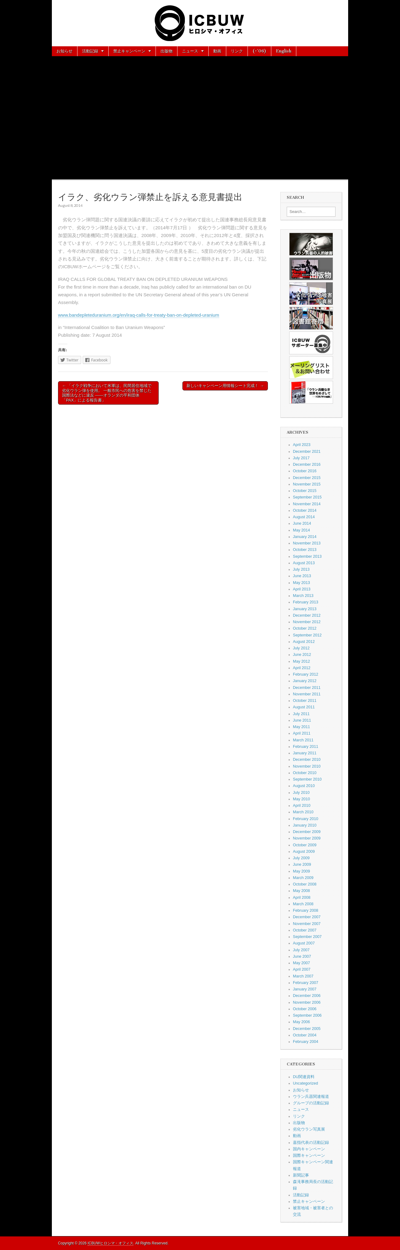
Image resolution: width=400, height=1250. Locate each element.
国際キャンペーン (309, 1155)
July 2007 (301, 950)
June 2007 (302, 956)
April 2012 (301, 668)
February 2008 (305, 910)
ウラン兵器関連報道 (311, 1096)
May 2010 (301, 799)
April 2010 (301, 805)
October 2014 (304, 510)
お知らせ (64, 51)
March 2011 (303, 740)
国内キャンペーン (309, 1149)
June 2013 (302, 576)
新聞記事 (301, 1175)
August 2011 (304, 707)
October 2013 (304, 550)
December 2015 (307, 478)
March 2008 (303, 904)
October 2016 (304, 471)
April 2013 (301, 589)
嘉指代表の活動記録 (311, 1142)
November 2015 (307, 484)
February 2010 (305, 819)
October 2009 (304, 845)
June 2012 (302, 654)
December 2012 (307, 615)
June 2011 (302, 720)
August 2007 (304, 943)
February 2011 (305, 746)
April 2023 (301, 445)
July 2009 (301, 858)
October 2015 (304, 491)
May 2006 (301, 1022)
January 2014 (304, 537)
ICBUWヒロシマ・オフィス (110, 1243)
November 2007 (307, 924)
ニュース (190, 51)
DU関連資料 (304, 1077)
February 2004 (305, 1042)
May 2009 (301, 871)
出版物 (166, 51)
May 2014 (301, 530)
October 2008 (304, 884)
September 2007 (307, 937)
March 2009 (303, 878)
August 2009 (304, 851)
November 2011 (307, 694)
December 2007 (307, 917)
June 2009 (302, 864)
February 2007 (305, 983)
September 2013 (307, 556)
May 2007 (301, 963)
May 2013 (301, 583)
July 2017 (301, 458)
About (62, 61)
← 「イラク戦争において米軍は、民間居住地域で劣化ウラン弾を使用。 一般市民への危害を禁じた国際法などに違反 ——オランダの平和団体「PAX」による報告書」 (107, 392)
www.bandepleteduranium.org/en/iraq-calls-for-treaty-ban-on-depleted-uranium (138, 315)
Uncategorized (305, 1083)
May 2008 (301, 891)
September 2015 (307, 497)
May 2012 (301, 661)
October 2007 (304, 930)
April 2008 (301, 897)
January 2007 (304, 989)
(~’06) (259, 51)
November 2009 (307, 838)
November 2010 (307, 766)
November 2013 (307, 543)
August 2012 (304, 642)
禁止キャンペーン (129, 51)
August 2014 (304, 517)
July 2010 (301, 792)
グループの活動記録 (311, 1103)
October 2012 (304, 628)
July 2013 (301, 569)
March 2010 (303, 812)
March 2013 (303, 596)
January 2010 (304, 825)
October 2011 (304, 700)
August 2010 (304, 786)
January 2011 (304, 753)
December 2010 (307, 759)
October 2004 (304, 1035)
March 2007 (303, 976)
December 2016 (307, 464)
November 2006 (307, 1002)
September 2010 (307, 779)
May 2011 (301, 727)
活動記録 (90, 51)
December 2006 (307, 996)
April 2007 (301, 969)
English (283, 51)
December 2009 (307, 832)
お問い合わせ (92, 61)
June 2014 (302, 523)
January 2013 (304, 609)
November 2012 (307, 622)
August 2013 (304, 563)
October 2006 (304, 1009)
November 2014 (307, 504)
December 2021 (307, 451)
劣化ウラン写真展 (309, 1129)
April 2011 (301, 733)
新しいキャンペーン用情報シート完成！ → (225, 385)
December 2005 (307, 1029)
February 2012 (305, 674)
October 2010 (304, 773)
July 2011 (301, 714)
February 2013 (305, 602)
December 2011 (307, 687)
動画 (217, 51)
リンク (237, 51)
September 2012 (307, 635)
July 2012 (301, 648)
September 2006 (307, 1015)
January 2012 (304, 681)
